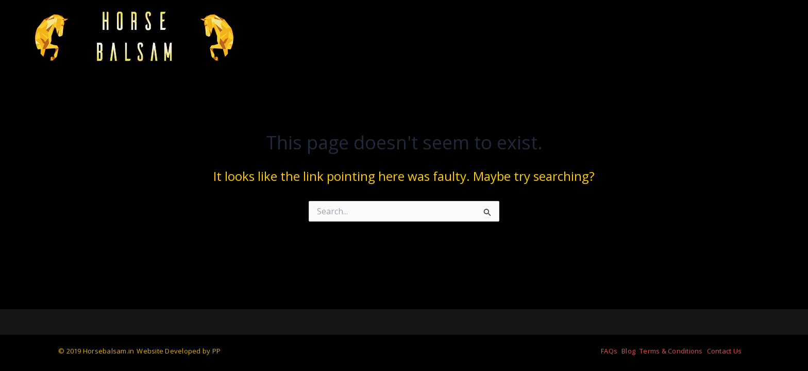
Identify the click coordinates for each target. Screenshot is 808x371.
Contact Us (724, 351)
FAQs (609, 351)
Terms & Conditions (671, 351)
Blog (628, 351)
